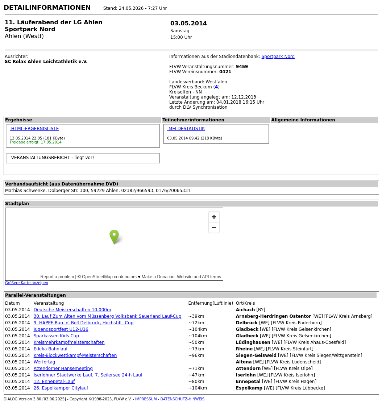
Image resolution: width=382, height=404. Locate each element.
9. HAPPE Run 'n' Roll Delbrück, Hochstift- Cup (83, 322)
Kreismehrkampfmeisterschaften (69, 342)
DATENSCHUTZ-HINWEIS (183, 399)
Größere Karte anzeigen (26, 283)
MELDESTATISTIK (186, 128)
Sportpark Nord (278, 56)
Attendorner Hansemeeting (63, 368)
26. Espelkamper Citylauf (61, 388)
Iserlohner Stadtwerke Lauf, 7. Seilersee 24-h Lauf (88, 375)
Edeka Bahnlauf (51, 348)
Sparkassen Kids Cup (56, 335)
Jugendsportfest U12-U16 (61, 329)
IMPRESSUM (146, 399)
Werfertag (44, 362)
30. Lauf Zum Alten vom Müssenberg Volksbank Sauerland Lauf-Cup (108, 316)
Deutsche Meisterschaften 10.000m (72, 309)
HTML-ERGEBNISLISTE (34, 128)
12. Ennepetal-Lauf (54, 381)
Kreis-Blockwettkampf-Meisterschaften (75, 355)
